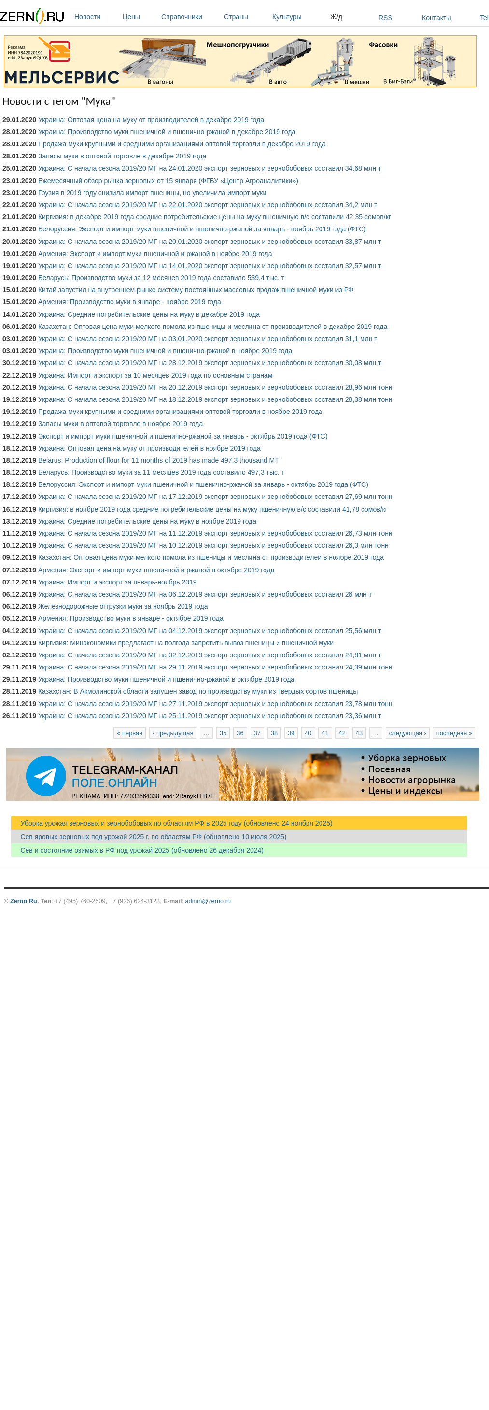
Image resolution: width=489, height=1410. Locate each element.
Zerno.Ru (23, 901)
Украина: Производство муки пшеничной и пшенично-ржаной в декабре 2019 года (166, 132)
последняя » (454, 733)
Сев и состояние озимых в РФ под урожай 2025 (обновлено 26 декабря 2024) (137, 850)
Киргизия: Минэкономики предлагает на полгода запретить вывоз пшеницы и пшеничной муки (186, 643)
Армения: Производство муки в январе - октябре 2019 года (131, 618)
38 (274, 733)
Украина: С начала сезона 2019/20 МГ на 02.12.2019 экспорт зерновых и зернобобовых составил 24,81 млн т (209, 655)
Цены (139, 17)
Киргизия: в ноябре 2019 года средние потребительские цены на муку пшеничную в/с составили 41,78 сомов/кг (213, 509)
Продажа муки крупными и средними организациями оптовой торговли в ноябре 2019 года (180, 411)
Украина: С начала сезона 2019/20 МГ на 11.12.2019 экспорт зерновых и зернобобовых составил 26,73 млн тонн (215, 533)
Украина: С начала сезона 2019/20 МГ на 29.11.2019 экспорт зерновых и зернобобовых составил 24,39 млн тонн (215, 667)
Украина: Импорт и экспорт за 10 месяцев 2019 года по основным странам (155, 375)
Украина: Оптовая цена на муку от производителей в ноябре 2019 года (149, 448)
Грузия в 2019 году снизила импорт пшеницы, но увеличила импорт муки (152, 193)
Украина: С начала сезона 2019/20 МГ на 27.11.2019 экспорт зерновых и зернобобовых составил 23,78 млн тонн (215, 704)
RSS (385, 18)
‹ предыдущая (173, 733)
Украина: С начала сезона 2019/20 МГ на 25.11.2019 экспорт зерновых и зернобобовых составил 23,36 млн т (209, 716)
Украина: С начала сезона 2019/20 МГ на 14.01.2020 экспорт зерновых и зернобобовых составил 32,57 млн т (209, 266)
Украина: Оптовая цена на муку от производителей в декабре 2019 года (151, 120)
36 (240, 733)
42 (342, 733)
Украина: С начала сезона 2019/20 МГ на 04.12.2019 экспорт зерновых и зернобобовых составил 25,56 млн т (209, 631)
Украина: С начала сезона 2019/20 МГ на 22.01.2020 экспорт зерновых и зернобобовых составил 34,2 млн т (207, 205)
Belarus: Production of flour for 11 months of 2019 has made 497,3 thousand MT (158, 460)
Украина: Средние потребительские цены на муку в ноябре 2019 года (147, 521)
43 (359, 733)
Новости (96, 17)
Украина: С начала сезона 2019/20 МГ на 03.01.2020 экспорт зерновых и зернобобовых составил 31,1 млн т (207, 338)
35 (223, 733)
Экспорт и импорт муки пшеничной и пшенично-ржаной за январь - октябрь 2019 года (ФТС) (183, 436)
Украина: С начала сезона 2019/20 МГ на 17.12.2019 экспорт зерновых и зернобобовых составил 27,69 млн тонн (215, 496)
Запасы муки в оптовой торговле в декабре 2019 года (122, 156)
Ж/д (336, 17)
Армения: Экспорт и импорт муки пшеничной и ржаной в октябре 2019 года (156, 570)
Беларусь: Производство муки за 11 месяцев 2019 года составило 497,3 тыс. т (161, 472)
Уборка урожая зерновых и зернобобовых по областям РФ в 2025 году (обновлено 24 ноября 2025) (172, 823)
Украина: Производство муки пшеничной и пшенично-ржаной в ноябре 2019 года (165, 351)
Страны (245, 17)
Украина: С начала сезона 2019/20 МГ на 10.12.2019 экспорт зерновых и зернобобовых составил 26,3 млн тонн (213, 545)
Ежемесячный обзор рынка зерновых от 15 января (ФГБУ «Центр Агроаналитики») (168, 181)
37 (257, 733)
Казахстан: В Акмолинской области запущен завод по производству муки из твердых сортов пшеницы (198, 691)
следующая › (407, 733)
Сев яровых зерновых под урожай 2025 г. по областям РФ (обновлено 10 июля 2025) (148, 836)
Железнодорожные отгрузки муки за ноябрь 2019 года (123, 606)
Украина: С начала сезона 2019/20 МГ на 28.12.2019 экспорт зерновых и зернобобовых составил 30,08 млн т (209, 363)
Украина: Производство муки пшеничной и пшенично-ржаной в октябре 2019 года (166, 679)
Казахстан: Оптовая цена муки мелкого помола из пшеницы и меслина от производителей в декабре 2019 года (212, 326)
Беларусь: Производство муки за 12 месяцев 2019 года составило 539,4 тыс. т (161, 278)
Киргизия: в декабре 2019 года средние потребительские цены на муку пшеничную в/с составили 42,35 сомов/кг (214, 217)
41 (324, 733)
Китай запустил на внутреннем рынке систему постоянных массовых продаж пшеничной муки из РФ (196, 290)
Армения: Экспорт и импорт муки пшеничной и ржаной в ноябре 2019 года (155, 253)
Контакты (436, 18)
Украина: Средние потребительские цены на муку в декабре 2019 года (149, 314)
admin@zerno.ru (208, 901)
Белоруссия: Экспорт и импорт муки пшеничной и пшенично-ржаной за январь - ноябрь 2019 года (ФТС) (202, 229)
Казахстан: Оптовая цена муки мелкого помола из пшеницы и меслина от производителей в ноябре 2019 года (211, 557)
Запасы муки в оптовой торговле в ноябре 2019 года (120, 423)
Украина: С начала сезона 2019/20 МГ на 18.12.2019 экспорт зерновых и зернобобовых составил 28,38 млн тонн (215, 399)
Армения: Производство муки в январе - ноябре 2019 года (129, 302)
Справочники (190, 17)
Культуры (298, 17)
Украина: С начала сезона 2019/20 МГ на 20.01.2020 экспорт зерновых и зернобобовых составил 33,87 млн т (209, 241)
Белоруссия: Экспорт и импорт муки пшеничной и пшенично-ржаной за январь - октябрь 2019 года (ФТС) (203, 484)
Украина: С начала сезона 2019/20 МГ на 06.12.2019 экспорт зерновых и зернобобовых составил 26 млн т (205, 594)
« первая (129, 733)
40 (308, 733)
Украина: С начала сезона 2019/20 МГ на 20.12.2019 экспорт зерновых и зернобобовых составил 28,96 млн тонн (215, 387)
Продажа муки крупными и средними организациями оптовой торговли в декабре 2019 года (182, 144)
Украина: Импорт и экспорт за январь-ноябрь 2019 (117, 582)
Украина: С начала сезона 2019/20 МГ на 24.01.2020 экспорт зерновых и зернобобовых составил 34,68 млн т (209, 168)
